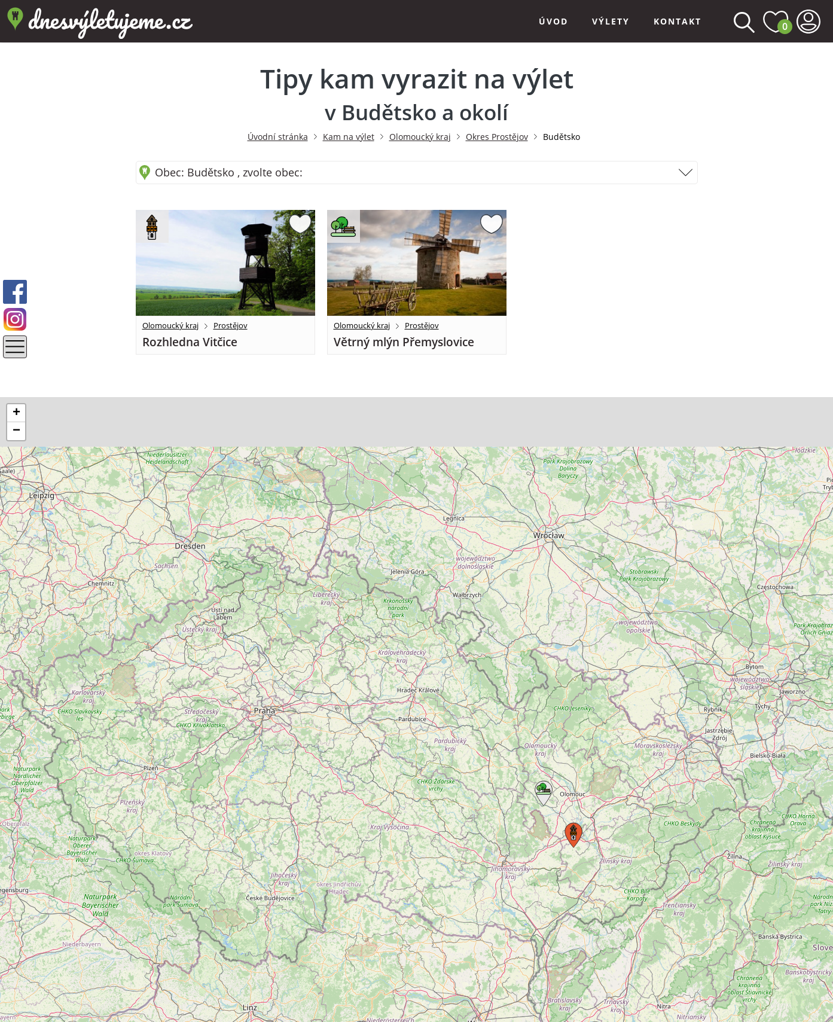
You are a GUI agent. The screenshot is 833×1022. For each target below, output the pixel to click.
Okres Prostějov (497, 136)
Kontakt (677, 21)
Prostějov (230, 325)
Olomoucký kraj (420, 136)
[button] (541, 790)
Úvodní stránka (278, 136)
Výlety (611, 21)
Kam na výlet (348, 136)
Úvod (553, 21)
